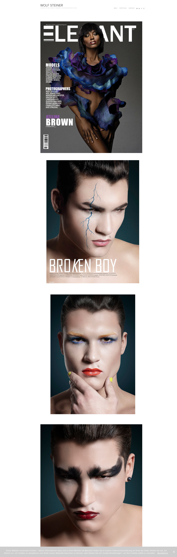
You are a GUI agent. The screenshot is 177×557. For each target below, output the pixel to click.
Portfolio (123, 8)
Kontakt (132, 8)
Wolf (115, 8)
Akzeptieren (162, 553)
